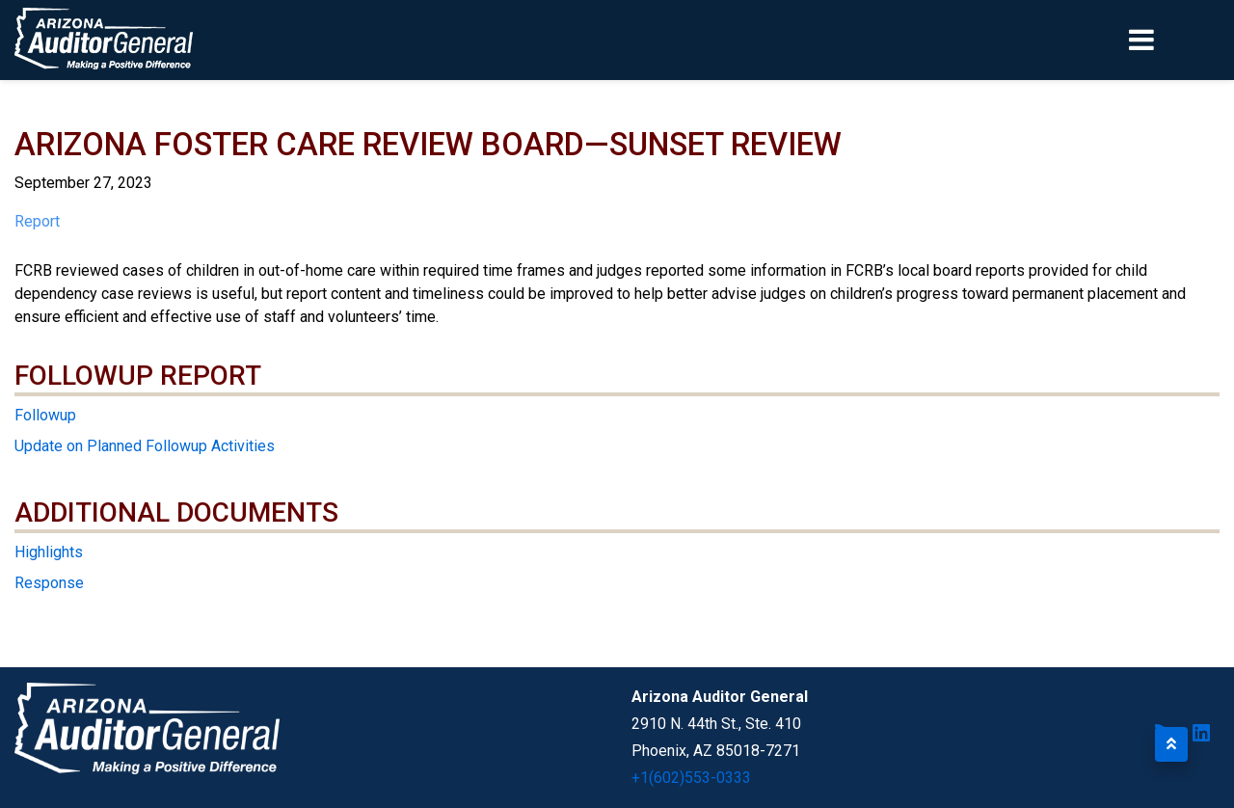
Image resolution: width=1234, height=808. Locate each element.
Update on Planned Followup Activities (144, 446)
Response (49, 583)
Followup (45, 415)
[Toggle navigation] (1174, 39)
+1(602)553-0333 (691, 777)
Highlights (48, 552)
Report (37, 221)
